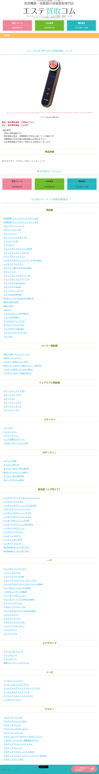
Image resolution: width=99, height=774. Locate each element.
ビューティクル (10, 634)
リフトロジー (9, 245)
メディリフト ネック (12, 406)
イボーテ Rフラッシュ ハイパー (17, 509)
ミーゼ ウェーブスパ (12, 700)
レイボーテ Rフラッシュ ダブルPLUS (19, 505)
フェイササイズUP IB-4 (13, 329)
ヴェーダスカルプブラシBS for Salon (19, 611)
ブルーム (7, 310)
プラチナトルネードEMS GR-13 (17, 373)
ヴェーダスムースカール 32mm (17, 588)
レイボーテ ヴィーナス (13, 264)
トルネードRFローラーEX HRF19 (18, 369)
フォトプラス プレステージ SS (16, 275)
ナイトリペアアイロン (13, 603)
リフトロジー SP (10, 241)
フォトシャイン (10, 432)
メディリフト (9, 399)
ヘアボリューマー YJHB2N (15, 592)
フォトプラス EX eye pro (14, 283)
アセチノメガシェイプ (13, 748)
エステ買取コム (16, 770)
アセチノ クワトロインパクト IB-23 (18, 752)
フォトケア (8, 428)
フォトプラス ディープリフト (16, 253)
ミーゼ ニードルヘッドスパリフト (18, 696)
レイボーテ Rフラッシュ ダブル (17, 513)
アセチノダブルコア (12, 725)
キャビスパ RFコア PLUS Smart (17, 268)
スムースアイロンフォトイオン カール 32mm (23, 584)
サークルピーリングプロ (14, 321)
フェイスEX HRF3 (11, 317)
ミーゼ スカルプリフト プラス (16, 692)
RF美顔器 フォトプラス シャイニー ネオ (21, 222)
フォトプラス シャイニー (14, 256)
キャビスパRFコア (11, 465)
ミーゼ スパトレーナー (13, 681)
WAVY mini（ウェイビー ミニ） (17, 354)
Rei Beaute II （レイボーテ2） (16, 551)
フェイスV (8, 336)
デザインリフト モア (12, 230)
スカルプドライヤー (12, 618)
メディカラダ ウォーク (13, 651)
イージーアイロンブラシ (14, 626)
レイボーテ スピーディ (13, 543)
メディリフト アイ (11, 410)
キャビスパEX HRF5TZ (13, 476)
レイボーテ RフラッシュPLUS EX (18, 524)
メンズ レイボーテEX (12, 540)
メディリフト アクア (12, 395)
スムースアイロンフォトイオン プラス (20, 580)
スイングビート (10, 655)
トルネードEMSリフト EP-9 (15, 362)
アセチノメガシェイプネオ (15, 721)
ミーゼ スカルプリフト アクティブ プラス (21, 688)
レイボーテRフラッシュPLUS (16, 521)
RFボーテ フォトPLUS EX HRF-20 (18, 298)
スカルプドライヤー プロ (14, 607)
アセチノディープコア (13, 717)
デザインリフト (10, 233)
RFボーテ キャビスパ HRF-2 (15, 472)
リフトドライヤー (11, 614)
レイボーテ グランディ (13, 532)
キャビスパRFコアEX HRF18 (16, 468)
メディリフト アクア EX (13, 391)
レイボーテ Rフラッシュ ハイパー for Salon (22, 260)
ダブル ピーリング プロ (13, 325)
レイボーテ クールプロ (13, 501)
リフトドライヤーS (11, 573)
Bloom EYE (8, 306)
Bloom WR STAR (10, 302)
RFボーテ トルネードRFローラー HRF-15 (22, 365)
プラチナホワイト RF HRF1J (16, 313)
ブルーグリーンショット (14, 226)
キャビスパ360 (9, 461)
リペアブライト (10, 630)
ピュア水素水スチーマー (14, 439)
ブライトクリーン (11, 435)
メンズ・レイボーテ (12, 536)
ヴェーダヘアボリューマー (15, 596)
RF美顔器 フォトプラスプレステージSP (20, 218)
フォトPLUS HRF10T (12, 294)
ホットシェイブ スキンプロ (15, 237)
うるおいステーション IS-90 (15, 443)
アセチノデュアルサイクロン (16, 729)
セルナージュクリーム (13, 733)
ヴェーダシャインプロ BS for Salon (18, 599)
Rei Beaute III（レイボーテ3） (16, 547)
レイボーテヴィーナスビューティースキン (21, 498)
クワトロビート (10, 659)
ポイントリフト (10, 272)
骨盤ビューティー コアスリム (16, 663)
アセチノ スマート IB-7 (13, 759)
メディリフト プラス (12, 402)
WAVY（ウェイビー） (13, 358)
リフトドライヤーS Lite (13, 576)
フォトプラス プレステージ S (16, 279)
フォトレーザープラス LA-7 (15, 332)
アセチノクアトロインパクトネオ (17, 744)
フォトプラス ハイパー (13, 291)
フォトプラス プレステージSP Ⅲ (17, 249)
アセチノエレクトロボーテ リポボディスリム (23, 736)
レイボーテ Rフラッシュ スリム (17, 517)
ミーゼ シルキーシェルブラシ (16, 684)
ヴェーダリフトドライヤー (15, 569)
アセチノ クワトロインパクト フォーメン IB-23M (24, 756)
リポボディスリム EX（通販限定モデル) (20, 740)
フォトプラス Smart (12, 287)
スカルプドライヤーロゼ (14, 622)
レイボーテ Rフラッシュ (14, 528)
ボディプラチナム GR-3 (13, 480)
